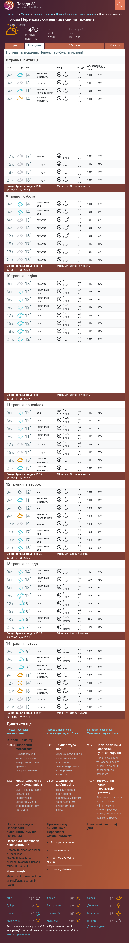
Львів (10, 913)
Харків (51, 898)
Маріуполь (13, 920)
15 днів (74, 45)
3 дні (14, 45)
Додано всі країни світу (65, 783)
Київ (9, 898)
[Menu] (110, 6)
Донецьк (92, 905)
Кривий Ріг (53, 913)
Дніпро (11, 905)
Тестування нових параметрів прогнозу (105, 786)
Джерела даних (97, 926)
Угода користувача (18, 934)
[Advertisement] (64, 129)
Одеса (91, 898)
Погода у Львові (61, 869)
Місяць (115, 45)
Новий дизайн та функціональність (29, 783)
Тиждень (34, 45)
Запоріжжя (54, 905)
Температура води (62, 842)
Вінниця (92, 920)
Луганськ (52, 920)
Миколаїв (93, 913)
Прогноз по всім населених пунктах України (108, 749)
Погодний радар (61, 850)
